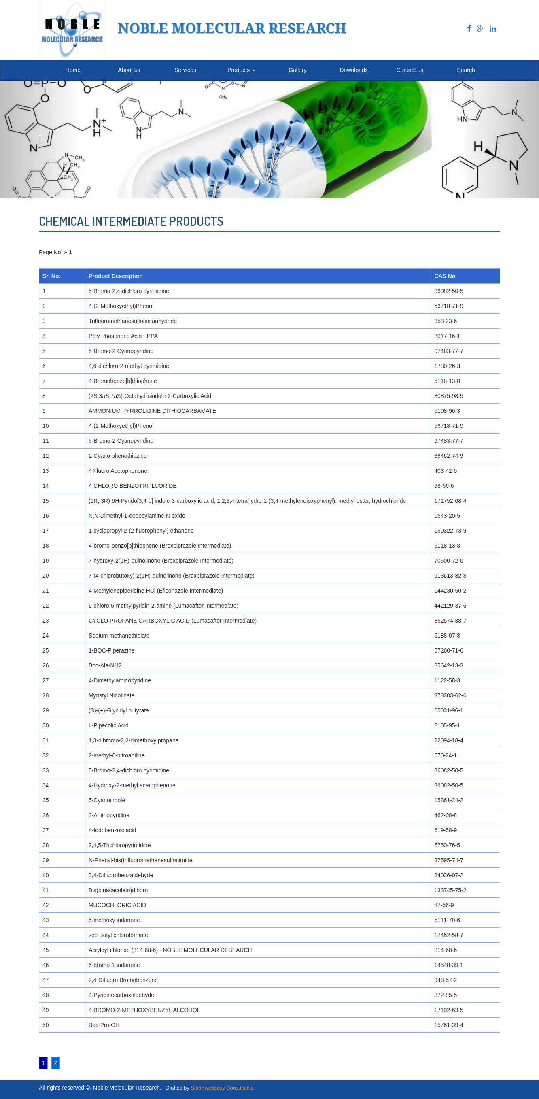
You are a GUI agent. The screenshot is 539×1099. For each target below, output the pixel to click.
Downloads (353, 70)
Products (241, 70)
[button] (40, 139)
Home (73, 70)
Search (466, 70)
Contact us (409, 70)
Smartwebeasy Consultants (222, 1088)
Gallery (297, 70)
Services (185, 70)
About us (129, 70)
